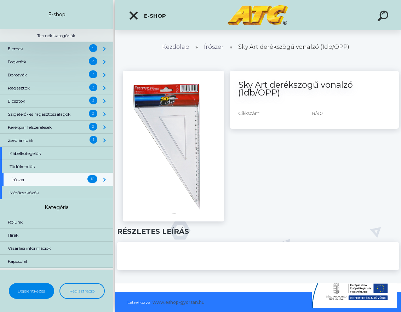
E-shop (147, 15)
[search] (384, 17)
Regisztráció (81, 291)
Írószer (214, 47)
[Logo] (258, 15)
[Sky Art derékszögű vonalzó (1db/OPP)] (173, 73)
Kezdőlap (175, 47)
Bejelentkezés (31, 291)
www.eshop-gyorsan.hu (179, 302)
